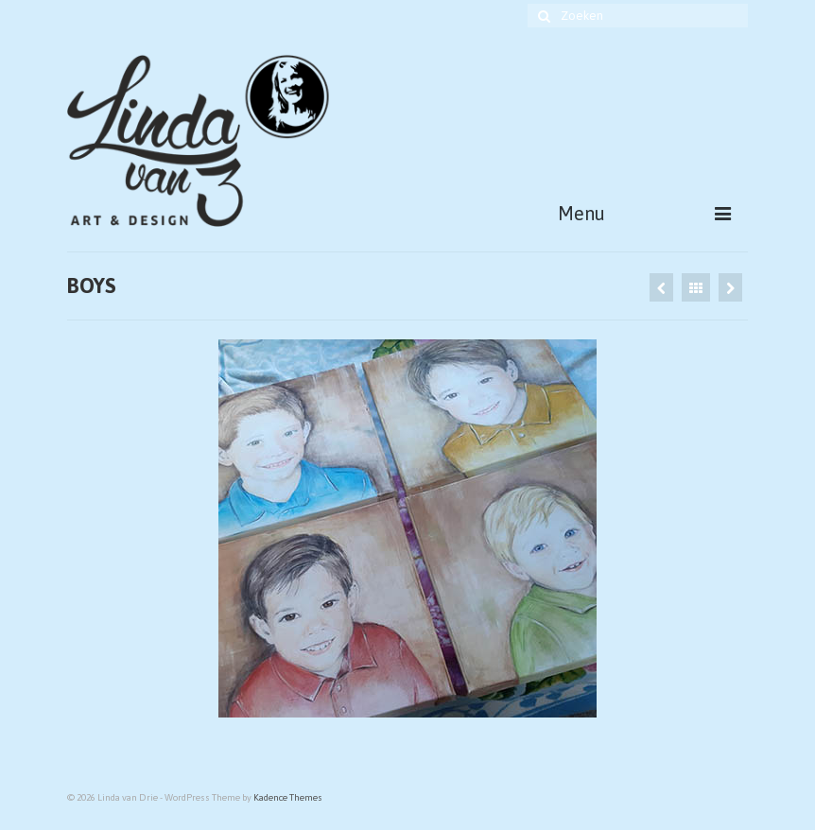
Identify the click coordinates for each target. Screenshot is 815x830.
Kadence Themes (287, 797)
